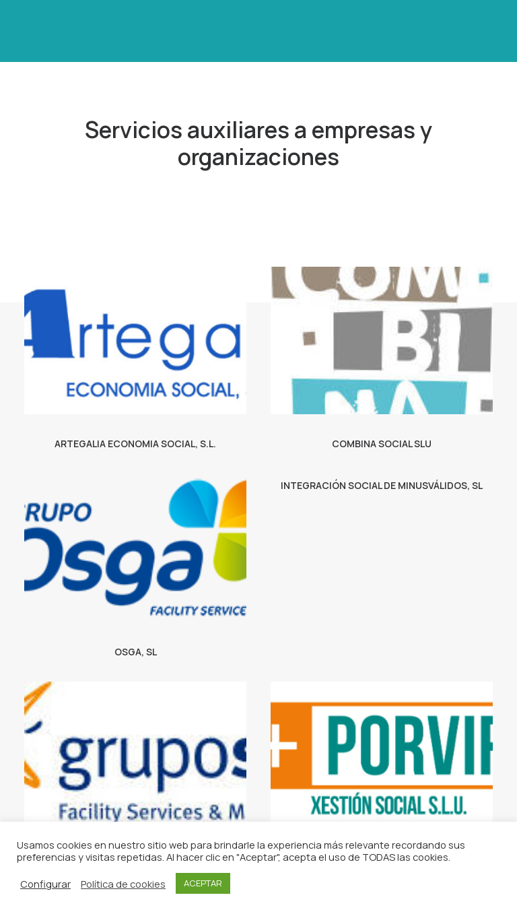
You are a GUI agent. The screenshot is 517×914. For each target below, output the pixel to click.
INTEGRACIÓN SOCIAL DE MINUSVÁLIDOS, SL (382, 485)
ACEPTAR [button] (203, 883)
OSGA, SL (135, 651)
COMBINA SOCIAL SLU (382, 443)
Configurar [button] (45, 884)
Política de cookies (123, 884)
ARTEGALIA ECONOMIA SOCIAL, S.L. (135, 443)
